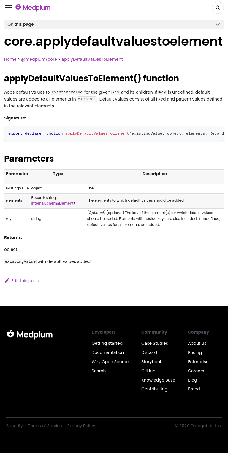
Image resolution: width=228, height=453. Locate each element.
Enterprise (198, 362)
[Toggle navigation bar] (8, 7)
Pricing (195, 352)
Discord (149, 352)
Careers (196, 371)
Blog (192, 380)
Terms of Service (45, 426)
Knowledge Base (158, 380)
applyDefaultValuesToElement (92, 59)
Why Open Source (110, 362)
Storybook (151, 362)
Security (14, 426)
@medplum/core (39, 59)
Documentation (108, 352)
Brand (194, 389)
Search (99, 371)
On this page (20, 24)
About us (197, 343)
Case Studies (154, 343)
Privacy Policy (81, 426)
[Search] (218, 8)
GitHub (148, 371)
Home (10, 59)
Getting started (107, 343)
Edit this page (21, 281)
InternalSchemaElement (52, 203)
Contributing (154, 389)
